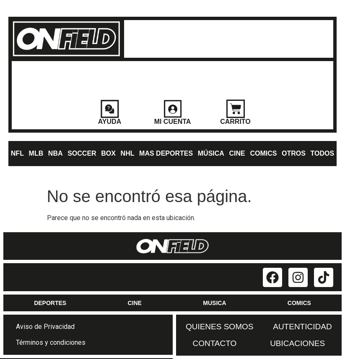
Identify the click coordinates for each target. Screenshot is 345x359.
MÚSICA (211, 153)
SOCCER (81, 153)
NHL (128, 153)
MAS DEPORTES (166, 153)
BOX (108, 153)
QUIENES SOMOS (220, 326)
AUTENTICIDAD (302, 326)
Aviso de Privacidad (45, 327)
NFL (17, 153)
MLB (36, 153)
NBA (55, 153)
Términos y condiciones (51, 342)
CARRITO (235, 121)
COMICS (263, 153)
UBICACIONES (297, 343)
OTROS (294, 153)
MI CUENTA (172, 121)
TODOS (323, 153)
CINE (237, 153)
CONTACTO (214, 343)
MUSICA (214, 303)
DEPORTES (50, 303)
